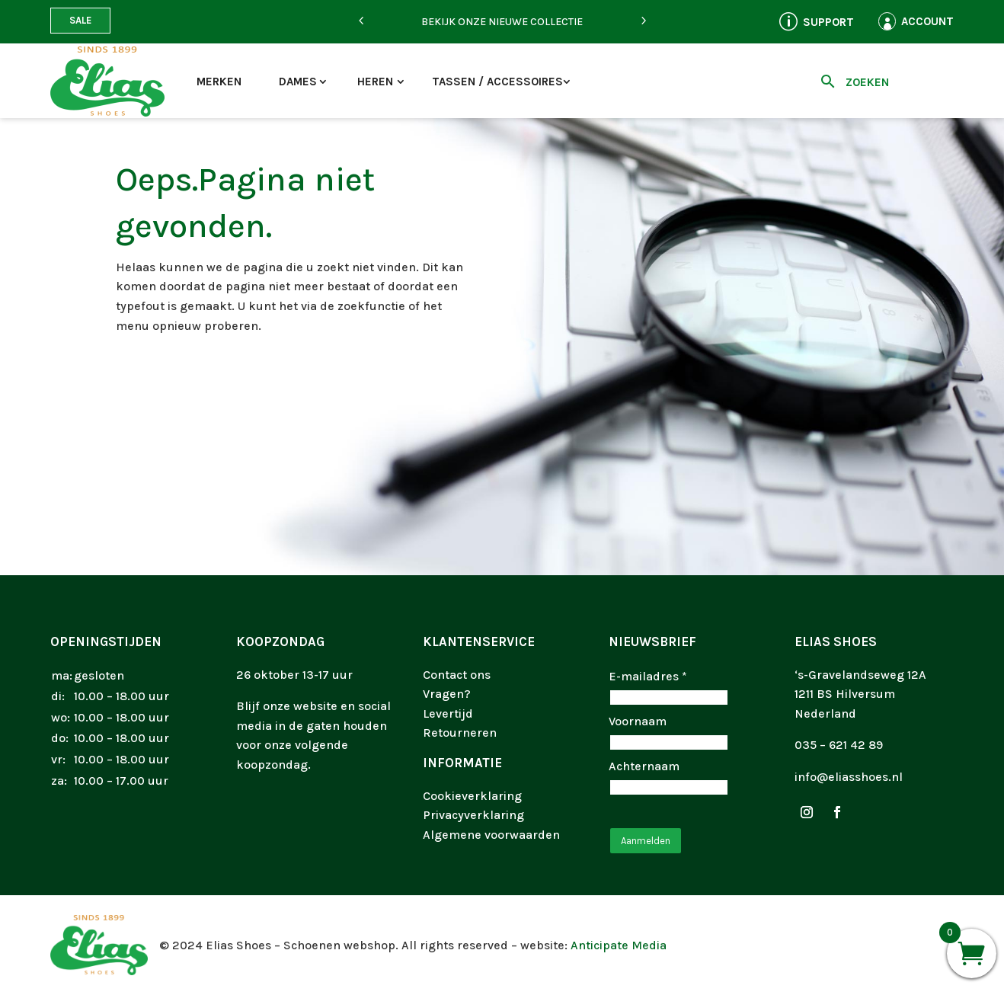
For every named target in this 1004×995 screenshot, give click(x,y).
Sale (80, 20)
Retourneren (460, 732)
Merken (219, 81)
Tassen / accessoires (497, 81)
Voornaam (638, 721)
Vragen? (447, 693)
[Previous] (361, 21)
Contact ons (457, 674)
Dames (298, 81)
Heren (375, 81)
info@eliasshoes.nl (849, 776)
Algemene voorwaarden (491, 834)
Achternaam (644, 766)
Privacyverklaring (473, 815)
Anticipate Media (619, 945)
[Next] (642, 21)
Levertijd (448, 713)
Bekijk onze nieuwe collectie (502, 21)
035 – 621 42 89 (839, 744)
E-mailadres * (648, 676)
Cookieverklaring (472, 796)
